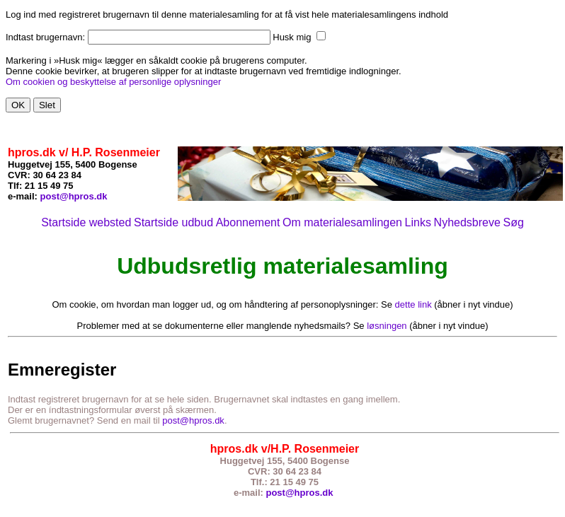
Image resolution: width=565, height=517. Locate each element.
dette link (413, 304)
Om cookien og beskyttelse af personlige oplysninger (113, 81)
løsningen (386, 325)
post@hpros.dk (74, 196)
